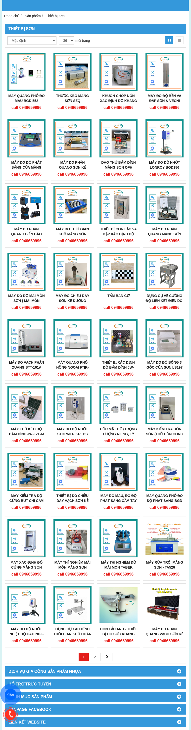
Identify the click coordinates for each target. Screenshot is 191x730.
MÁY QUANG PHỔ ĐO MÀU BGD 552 (26, 98)
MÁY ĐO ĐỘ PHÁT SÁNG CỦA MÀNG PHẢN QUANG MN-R (26, 167)
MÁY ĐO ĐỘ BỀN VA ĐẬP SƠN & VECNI (164, 98)
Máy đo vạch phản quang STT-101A (26, 364)
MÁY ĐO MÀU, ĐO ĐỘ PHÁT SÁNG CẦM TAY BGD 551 (118, 501)
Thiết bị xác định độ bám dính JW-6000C (118, 367)
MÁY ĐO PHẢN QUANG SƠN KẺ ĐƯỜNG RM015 (72, 167)
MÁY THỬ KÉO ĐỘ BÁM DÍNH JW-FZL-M (26, 431)
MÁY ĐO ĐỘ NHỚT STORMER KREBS (72, 431)
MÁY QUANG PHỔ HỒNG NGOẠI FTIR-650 (72, 367)
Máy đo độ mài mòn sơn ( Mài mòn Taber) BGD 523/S (26, 301)
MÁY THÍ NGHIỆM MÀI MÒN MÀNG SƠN (72, 564)
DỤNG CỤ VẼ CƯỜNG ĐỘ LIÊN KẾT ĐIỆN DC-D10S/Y (164, 301)
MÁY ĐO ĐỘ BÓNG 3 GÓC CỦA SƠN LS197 (164, 364)
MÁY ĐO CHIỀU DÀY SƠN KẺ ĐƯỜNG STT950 (72, 301)
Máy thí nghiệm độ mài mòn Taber (118, 564)
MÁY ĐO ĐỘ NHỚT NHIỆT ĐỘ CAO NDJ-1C (26, 634)
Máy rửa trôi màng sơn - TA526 (164, 564)
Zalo (10, 694)
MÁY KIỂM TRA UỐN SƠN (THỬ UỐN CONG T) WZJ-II (164, 434)
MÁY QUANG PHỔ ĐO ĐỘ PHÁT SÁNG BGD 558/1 (164, 501)
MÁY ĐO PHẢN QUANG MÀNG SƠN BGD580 (164, 234)
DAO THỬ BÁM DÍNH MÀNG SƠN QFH (118, 164)
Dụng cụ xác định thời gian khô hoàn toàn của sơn (72, 634)
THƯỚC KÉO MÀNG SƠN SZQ (72, 98)
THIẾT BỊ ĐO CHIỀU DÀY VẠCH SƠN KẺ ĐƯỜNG (72, 501)
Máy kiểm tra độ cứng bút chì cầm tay (26, 501)
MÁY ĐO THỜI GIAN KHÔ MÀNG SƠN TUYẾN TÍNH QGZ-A (72, 234)
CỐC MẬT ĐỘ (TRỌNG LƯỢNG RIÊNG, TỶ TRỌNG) (118, 434)
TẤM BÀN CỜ (118, 296)
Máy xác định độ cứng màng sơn (26, 564)
